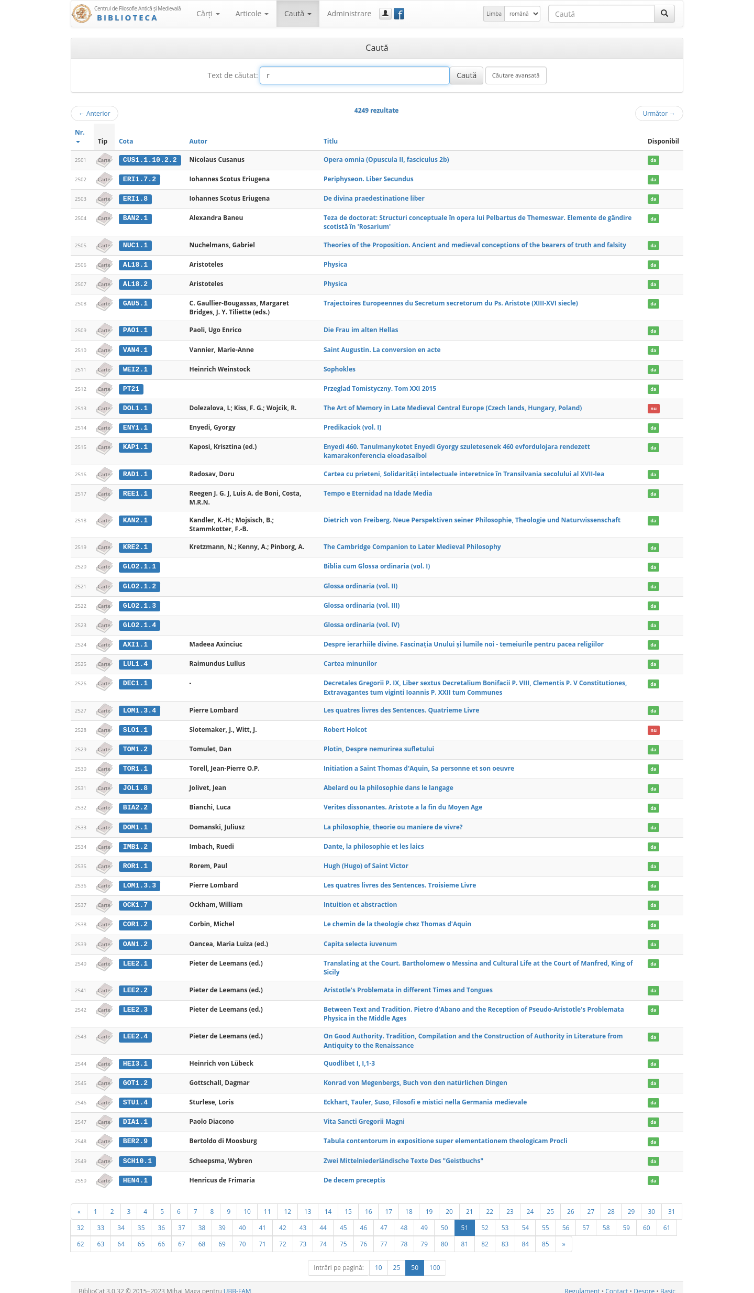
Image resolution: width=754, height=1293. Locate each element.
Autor (198, 141)
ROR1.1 (135, 860)
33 (101, 1219)
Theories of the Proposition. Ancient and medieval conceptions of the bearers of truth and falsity (475, 244)
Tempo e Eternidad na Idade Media (378, 490)
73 (303, 1235)
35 (141, 1219)
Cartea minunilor (350, 659)
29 (631, 1203)
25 (550, 1203)
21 (469, 1203)
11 (267, 1203)
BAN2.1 (135, 217)
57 (586, 1219)
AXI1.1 (135, 640)
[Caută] (664, 14)
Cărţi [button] (207, 13)
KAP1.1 (135, 445)
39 (222, 1219)
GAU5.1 (135, 302)
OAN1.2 (135, 938)
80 (444, 1235)
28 (611, 1203)
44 (323, 1219)
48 (404, 1219)
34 (121, 1219)
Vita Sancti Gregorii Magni (364, 1114)
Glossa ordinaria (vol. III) (362, 602)
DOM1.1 (135, 822)
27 (591, 1203)
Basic (667, 1282)
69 (222, 1235)
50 (444, 1219)
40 (242, 1219)
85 (545, 1235)
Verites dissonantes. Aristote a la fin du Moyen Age (403, 802)
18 (409, 1203)
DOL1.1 (135, 406)
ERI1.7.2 (139, 179)
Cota (126, 141)
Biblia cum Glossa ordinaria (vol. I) (377, 563)
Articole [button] (252, 13)
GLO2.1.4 (139, 622)
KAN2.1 (135, 517)
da (653, 160)
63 (101, 1235)
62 (80, 1235)
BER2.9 (135, 1133)
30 (651, 1203)
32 (80, 1219)
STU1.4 (135, 1095)
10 (247, 1203)
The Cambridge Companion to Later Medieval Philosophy (412, 544)
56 (566, 1219)
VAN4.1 (135, 348)
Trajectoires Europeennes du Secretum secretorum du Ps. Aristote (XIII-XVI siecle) (451, 302)
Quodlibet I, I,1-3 (349, 1056)
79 (424, 1235)
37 (181, 1219)
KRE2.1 (135, 544)
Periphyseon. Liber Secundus (369, 178)
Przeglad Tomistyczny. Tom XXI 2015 (380, 386)
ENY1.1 (135, 425)
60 (646, 1219)
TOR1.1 (135, 764)
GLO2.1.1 (139, 563)
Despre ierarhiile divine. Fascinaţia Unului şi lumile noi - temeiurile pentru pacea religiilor (464, 640)
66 (161, 1235)
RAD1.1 (135, 471)
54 (525, 1219)
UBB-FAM (237, 1282)
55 (545, 1219)
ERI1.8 (135, 198)
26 (570, 1203)
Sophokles (340, 367)
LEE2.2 (135, 984)
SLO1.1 (135, 725)
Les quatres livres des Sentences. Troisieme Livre (400, 879)
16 (368, 1203)
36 (161, 1219)
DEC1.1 (135, 679)
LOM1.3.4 (139, 706)
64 (121, 1235)
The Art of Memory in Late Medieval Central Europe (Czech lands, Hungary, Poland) (453, 405)
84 (525, 1235)
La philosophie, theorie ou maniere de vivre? (393, 821)
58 (606, 1219)
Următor (659, 113)
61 (667, 1219)
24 (530, 1203)
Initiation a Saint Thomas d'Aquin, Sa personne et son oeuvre (419, 764)
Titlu (331, 141)
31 (671, 1203)
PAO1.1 (135, 329)
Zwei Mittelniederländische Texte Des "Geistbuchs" (403, 1152)
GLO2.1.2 (139, 583)
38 (202, 1219)
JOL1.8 (135, 783)
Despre (644, 1282)
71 (262, 1235)
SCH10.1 (137, 1153)
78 (404, 1235)
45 (343, 1219)
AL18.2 (135, 283)
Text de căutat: (232, 75)
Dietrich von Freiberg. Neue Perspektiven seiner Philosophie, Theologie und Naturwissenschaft (472, 517)
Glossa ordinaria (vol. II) (360, 582)
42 (282, 1219)
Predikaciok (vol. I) (352, 425)
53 (505, 1219)
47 (383, 1219)
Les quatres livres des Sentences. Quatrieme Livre (401, 706)
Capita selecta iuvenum (360, 937)
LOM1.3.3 (139, 879)
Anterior (94, 113)
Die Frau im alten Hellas (361, 328)
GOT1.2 (135, 1076)
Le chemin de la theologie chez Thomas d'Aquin (397, 918)
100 (434, 1259)
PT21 (131, 386)
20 (449, 1203)
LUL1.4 (135, 660)
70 (242, 1235)
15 (348, 1203)
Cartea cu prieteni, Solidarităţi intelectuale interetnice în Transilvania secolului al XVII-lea (464, 471)
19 (429, 1203)
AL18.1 (135, 263)
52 (485, 1219)
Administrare (349, 13)
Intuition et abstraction (360, 898)
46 (364, 1219)
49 (424, 1219)
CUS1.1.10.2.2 (150, 160)
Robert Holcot (345, 725)
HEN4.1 (135, 1172)
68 (202, 1235)
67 (181, 1235)
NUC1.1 (135, 244)
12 (287, 1203)
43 (303, 1219)
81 (465, 1235)
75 (343, 1235)
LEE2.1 (135, 956)
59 (626, 1219)
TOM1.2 (135, 745)
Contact (616, 1282)
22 (490, 1203)
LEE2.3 (135, 1002)
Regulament (582, 1282)
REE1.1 (135, 491)
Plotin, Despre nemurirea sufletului (379, 744)
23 (510, 1203)
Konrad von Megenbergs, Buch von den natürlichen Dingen (415, 1075)
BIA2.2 (135, 802)
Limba (494, 13)
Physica (335, 263)
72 (282, 1235)
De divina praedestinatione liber (374, 197)
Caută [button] (298, 13)
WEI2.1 (135, 367)
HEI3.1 (135, 1056)
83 (505, 1235)
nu (653, 406)
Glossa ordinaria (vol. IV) (362, 621)
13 (308, 1203)
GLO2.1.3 (139, 602)
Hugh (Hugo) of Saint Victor (366, 860)
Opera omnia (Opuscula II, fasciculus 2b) (386, 159)
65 (141, 1235)
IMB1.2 (135, 841)
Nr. (80, 135)
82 (485, 1235)
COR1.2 (135, 918)
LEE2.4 (135, 1030)
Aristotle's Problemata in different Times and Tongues (408, 983)
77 (383, 1235)
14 (328, 1203)
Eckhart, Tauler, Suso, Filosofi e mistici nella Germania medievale (425, 1095)
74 (323, 1235)
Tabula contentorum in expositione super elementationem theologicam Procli (446, 1133)
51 (465, 1219)
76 (364, 1235)
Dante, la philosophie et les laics (374, 841)
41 (262, 1219)
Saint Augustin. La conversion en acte (382, 348)
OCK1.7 (135, 899)
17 (388, 1203)
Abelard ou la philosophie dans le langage (388, 783)
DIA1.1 (135, 1114)
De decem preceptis (354, 1172)
